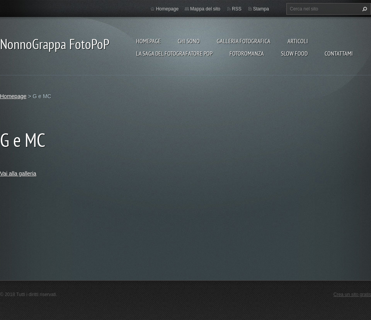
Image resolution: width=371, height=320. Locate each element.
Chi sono (189, 41)
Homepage (148, 41)
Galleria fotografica (244, 41)
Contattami (339, 53)
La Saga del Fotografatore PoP (174, 53)
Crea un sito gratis (352, 294)
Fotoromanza (247, 53)
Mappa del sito (205, 9)
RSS (237, 9)
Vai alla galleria (18, 173)
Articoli (298, 41)
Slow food (294, 53)
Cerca (363, 9)
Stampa (261, 9)
